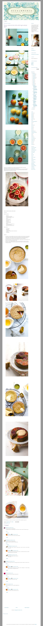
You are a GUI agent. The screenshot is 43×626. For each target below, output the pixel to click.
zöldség (32, 144)
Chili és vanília (33, 151)
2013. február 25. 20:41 (11, 561)
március (34, 83)
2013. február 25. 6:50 (10, 527)
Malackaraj (32, 163)
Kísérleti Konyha (33, 159)
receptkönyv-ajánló (33, 132)
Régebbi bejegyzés (27, 607)
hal (31, 120)
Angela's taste (33, 148)
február (34, 84)
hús (31, 122)
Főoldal (5, 21)
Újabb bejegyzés (6, 607)
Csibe (32, 153)
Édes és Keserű (33, 169)
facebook (32, 62)
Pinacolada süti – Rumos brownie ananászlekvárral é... (35, 89)
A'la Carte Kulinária (33, 147)
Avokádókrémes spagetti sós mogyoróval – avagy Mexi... (35, 98)
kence (32, 126)
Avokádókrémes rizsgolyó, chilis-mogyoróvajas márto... (35, 92)
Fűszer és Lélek (33, 157)
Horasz (32, 158)
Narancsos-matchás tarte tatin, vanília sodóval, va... (35, 86)
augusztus (34, 78)
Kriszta (7, 527)
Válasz (7, 531)
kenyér (32, 127)
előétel (32, 115)
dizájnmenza (9, 534)
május (33, 81)
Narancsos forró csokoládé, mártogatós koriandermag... (35, 95)
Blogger (36, 624)
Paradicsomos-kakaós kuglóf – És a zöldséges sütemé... (35, 105)
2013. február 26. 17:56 (15, 550)
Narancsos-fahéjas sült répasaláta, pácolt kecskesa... (34, 102)
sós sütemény (33, 138)
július (33, 79)
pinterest (32, 63)
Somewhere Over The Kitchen (35, 54)
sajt (31, 134)
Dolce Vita (32, 154)
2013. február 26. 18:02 (15, 578)
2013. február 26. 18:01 (15, 566)
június (33, 80)
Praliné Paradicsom (33, 165)
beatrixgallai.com (33, 50)
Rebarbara (7, 561)
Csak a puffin (33, 152)
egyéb (32, 114)
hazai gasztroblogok (33, 121)
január (34, 107)
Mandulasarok (33, 164)
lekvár (32, 128)
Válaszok (8, 544)
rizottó (32, 133)
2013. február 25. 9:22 (15, 534)
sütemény (32, 139)
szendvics (32, 140)
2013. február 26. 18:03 (15, 589)
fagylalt (32, 116)
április (33, 82)
